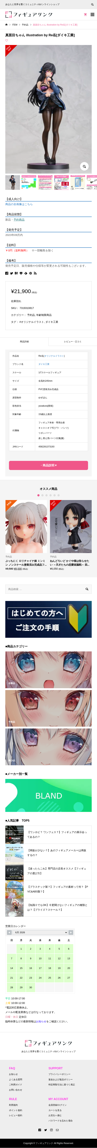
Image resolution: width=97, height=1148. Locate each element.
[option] (26, 535)
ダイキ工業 (51, 321)
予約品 (31, 315)
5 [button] (54, 495)
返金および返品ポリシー (60, 1079)
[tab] (24, 341)
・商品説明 (47, 465)
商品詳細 (24, 341)
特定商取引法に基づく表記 (61, 1084)
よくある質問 (15, 1079)
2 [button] (42, 495)
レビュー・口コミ (73, 341)
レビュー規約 (15, 1115)
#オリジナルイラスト (31, 321)
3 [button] (46, 495)
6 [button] (58, 495)
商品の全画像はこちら (19, 204)
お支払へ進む (55, 1115)
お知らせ (13, 1074)
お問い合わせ (15, 1090)
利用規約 (13, 1105)
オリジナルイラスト (54, 356)
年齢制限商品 (44, 315)
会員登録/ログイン (57, 1105)
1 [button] (38, 495)
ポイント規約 (15, 1110)
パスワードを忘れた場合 (60, 1120)
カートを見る (55, 1110)
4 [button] (50, 495)
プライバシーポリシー (59, 1074)
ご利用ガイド (15, 1084)
